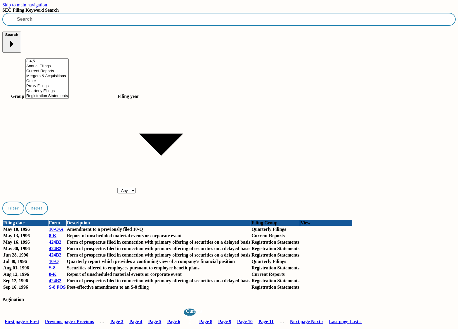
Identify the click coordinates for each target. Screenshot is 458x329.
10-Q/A (56, 229)
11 (266, 321)
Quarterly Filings (47, 91)
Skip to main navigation (24, 4)
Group (17, 96)
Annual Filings (47, 66)
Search (12, 41)
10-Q (54, 261)
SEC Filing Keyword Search (30, 10)
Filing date (14, 222)
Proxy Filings (47, 86)
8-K (52, 235)
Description (78, 222)
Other (47, 81)
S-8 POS (57, 287)
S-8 (52, 267)
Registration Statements (47, 95)
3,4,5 (47, 61)
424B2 (55, 242)
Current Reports (47, 71)
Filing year (128, 96)
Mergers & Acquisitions (47, 76)
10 (245, 321)
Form (54, 222)
